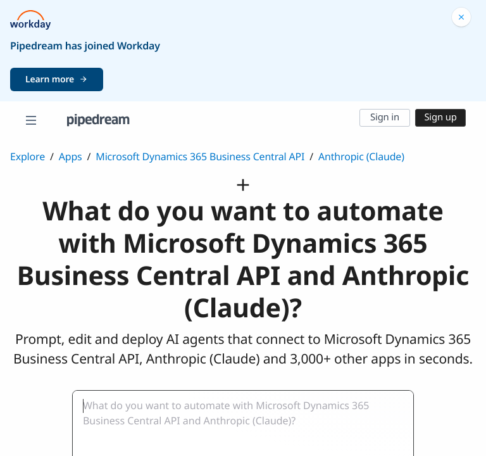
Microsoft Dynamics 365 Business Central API (200, 156)
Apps (70, 156)
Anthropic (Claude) (361, 156)
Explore (27, 156)
